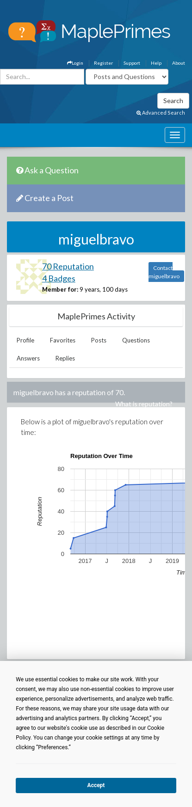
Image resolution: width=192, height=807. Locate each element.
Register (103, 63)
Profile (25, 340)
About (178, 63)
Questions (136, 340)
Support (132, 63)
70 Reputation (68, 266)
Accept (96, 785)
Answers (28, 358)
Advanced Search (160, 113)
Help (156, 63)
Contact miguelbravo (164, 272)
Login (75, 63)
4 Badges (58, 278)
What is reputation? (144, 404)
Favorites (62, 340)
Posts (98, 340)
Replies (65, 358)
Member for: (60, 289)
